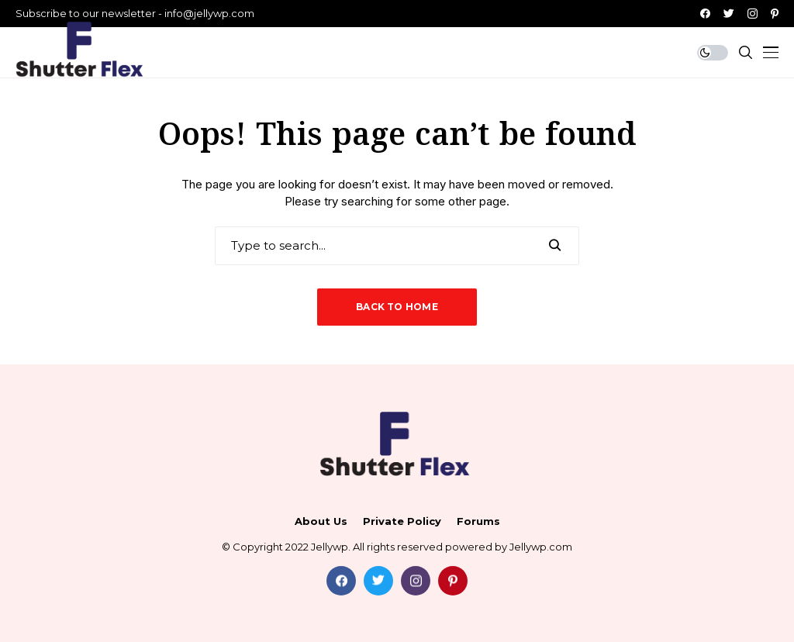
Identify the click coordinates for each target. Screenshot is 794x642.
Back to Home (397, 306)
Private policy (402, 521)
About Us (321, 521)
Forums (478, 521)
